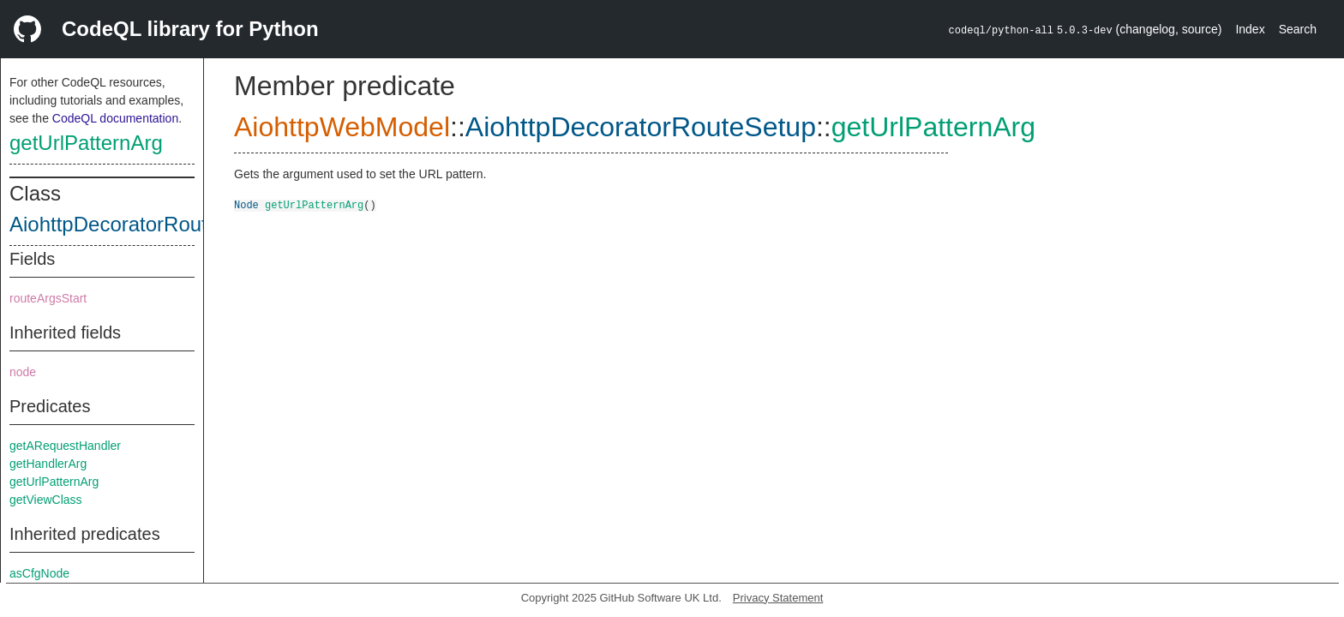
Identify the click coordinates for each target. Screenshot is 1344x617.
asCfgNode (39, 573)
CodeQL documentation (115, 118)
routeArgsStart (48, 298)
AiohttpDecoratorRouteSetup (141, 224)
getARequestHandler (65, 445)
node (22, 372)
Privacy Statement (778, 597)
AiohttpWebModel (342, 126)
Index (1249, 29)
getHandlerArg (48, 463)
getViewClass (45, 499)
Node (246, 204)
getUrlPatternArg (86, 142)
